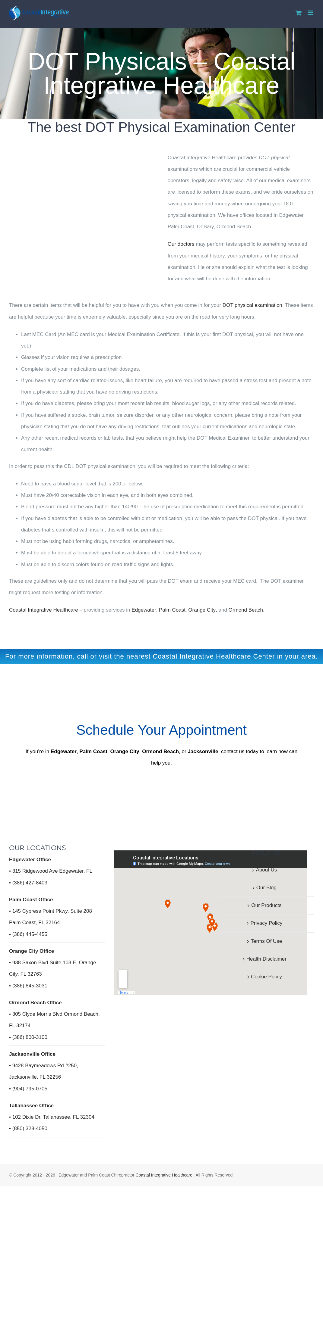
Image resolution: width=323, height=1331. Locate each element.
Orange (196, 610)
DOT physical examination (252, 305)
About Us (266, 870)
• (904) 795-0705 (28, 1089)
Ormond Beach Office (35, 1002)
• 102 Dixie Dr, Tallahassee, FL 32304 (51, 1117)
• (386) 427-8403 (28, 883)
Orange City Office (31, 951)
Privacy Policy (266, 923)
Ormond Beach (246, 610)
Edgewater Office (30, 859)
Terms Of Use (266, 941)
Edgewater (143, 610)
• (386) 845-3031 (28, 986)
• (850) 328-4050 (28, 1128)
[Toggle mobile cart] (299, 13)
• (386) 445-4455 (28, 934)
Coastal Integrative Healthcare (163, 1175)
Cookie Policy (266, 977)
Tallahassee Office (31, 1105)
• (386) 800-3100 (28, 1037)
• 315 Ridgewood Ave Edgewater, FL (50, 871)
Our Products (266, 905)
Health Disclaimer (266, 959)
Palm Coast (172, 610)
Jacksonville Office (32, 1054)
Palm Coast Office (31, 899)
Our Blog (266, 887)
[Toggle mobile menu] (311, 13)
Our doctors (181, 244)
